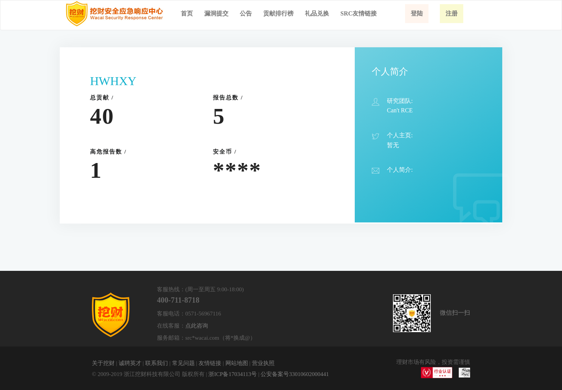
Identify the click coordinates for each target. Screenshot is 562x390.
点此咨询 (196, 326)
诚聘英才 (130, 363)
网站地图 (236, 363)
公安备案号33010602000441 (295, 374)
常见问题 (183, 363)
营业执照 (263, 363)
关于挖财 (103, 363)
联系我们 (156, 363)
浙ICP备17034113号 (232, 374)
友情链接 (210, 363)
